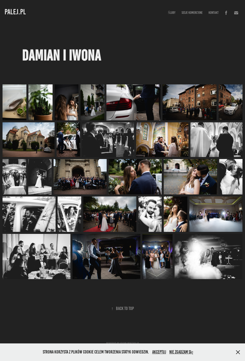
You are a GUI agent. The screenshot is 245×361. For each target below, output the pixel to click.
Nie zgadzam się (181, 351)
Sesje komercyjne (192, 13)
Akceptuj (159, 351)
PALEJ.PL (15, 12)
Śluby (171, 13)
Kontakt (214, 13)
